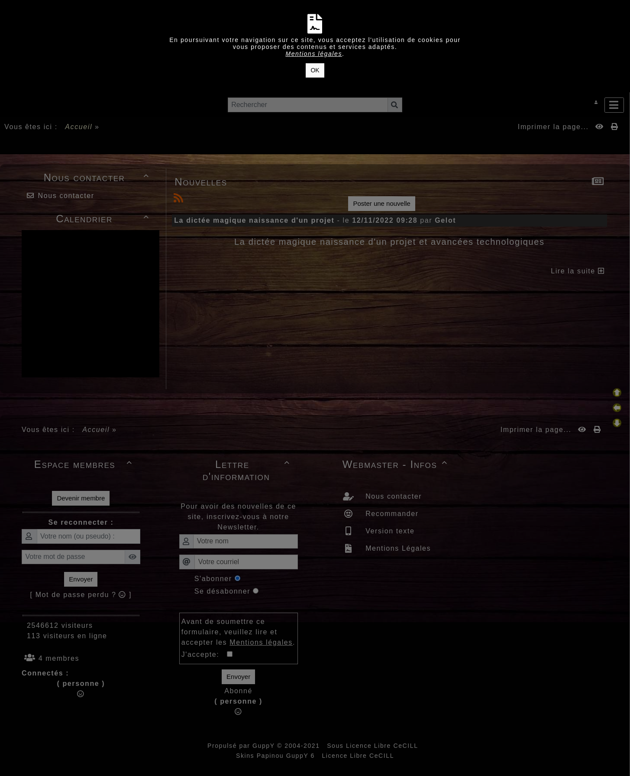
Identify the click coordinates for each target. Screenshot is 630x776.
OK (314, 70)
